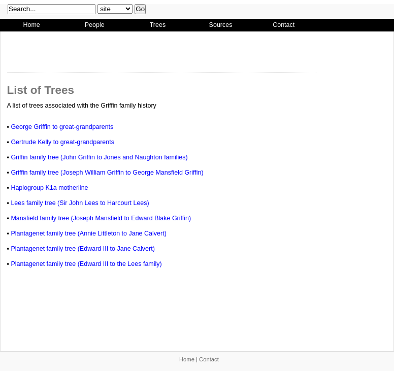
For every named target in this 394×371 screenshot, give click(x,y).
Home (31, 24)
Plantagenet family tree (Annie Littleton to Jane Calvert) (88, 233)
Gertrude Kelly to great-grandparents (62, 142)
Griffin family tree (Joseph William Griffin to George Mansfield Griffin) (107, 172)
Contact (283, 24)
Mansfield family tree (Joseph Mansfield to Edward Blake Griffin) (101, 218)
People (95, 24)
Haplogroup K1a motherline (49, 187)
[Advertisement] (88, 50)
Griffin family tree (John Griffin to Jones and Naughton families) (99, 157)
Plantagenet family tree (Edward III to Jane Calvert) (82, 248)
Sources (221, 24)
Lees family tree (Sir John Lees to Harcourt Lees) (80, 203)
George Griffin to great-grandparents (62, 126)
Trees (158, 24)
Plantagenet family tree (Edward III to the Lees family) (86, 263)
